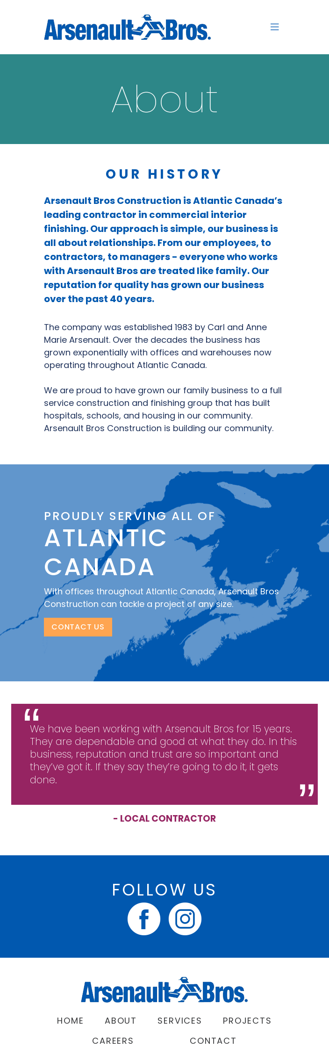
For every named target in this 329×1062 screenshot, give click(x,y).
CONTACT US (78, 626)
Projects (247, 1020)
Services (179, 1020)
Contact (213, 1041)
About (121, 1020)
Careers (113, 1041)
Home (70, 1020)
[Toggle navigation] (275, 27)
